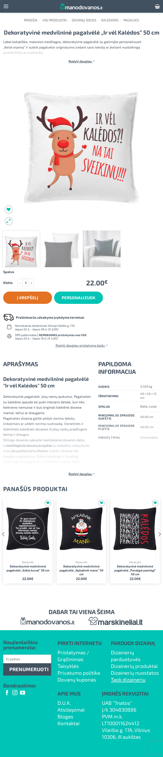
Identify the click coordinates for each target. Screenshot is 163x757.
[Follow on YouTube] (22, 693)
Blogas (65, 716)
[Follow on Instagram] (14, 693)
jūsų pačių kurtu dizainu (29, 451)
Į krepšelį (27, 297)
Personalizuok (79, 297)
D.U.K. (64, 703)
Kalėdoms (109, 20)
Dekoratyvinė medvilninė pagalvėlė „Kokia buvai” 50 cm (27, 568)
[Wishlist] (9, 209)
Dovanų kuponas (77, 679)
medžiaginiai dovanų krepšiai (29, 445)
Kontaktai (69, 723)
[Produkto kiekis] (25, 283)
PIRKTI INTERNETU (80, 643)
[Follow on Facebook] (7, 693)
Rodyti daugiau (82, 61)
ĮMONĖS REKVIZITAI (125, 693)
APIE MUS (69, 693)
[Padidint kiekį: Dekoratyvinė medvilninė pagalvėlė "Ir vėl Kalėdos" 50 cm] (31, 283)
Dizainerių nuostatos (135, 673)
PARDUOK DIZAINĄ (133, 643)
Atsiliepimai (71, 710)
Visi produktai (54, 20)
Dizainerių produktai (134, 666)
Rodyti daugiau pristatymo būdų (82, 345)
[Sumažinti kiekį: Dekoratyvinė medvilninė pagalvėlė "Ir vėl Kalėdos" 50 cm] (19, 283)
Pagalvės (131, 20)
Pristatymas (72, 652)
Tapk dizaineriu (128, 679)
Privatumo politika (79, 673)
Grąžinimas (70, 659)
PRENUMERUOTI (29, 669)
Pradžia (30, 20)
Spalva (8, 272)
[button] (6, 6)
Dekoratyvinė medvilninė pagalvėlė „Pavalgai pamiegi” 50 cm (135, 570)
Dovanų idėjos (84, 20)
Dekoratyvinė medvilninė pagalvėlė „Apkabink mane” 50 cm (81, 570)
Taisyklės (68, 666)
